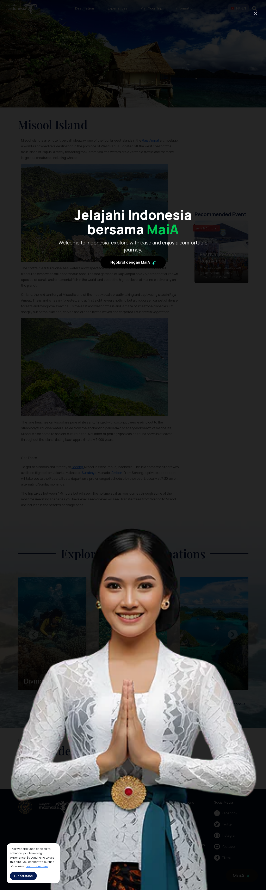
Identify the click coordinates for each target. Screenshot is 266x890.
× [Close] (255, 13)
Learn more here (37, 866)
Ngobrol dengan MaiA (133, 283)
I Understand (23, 876)
